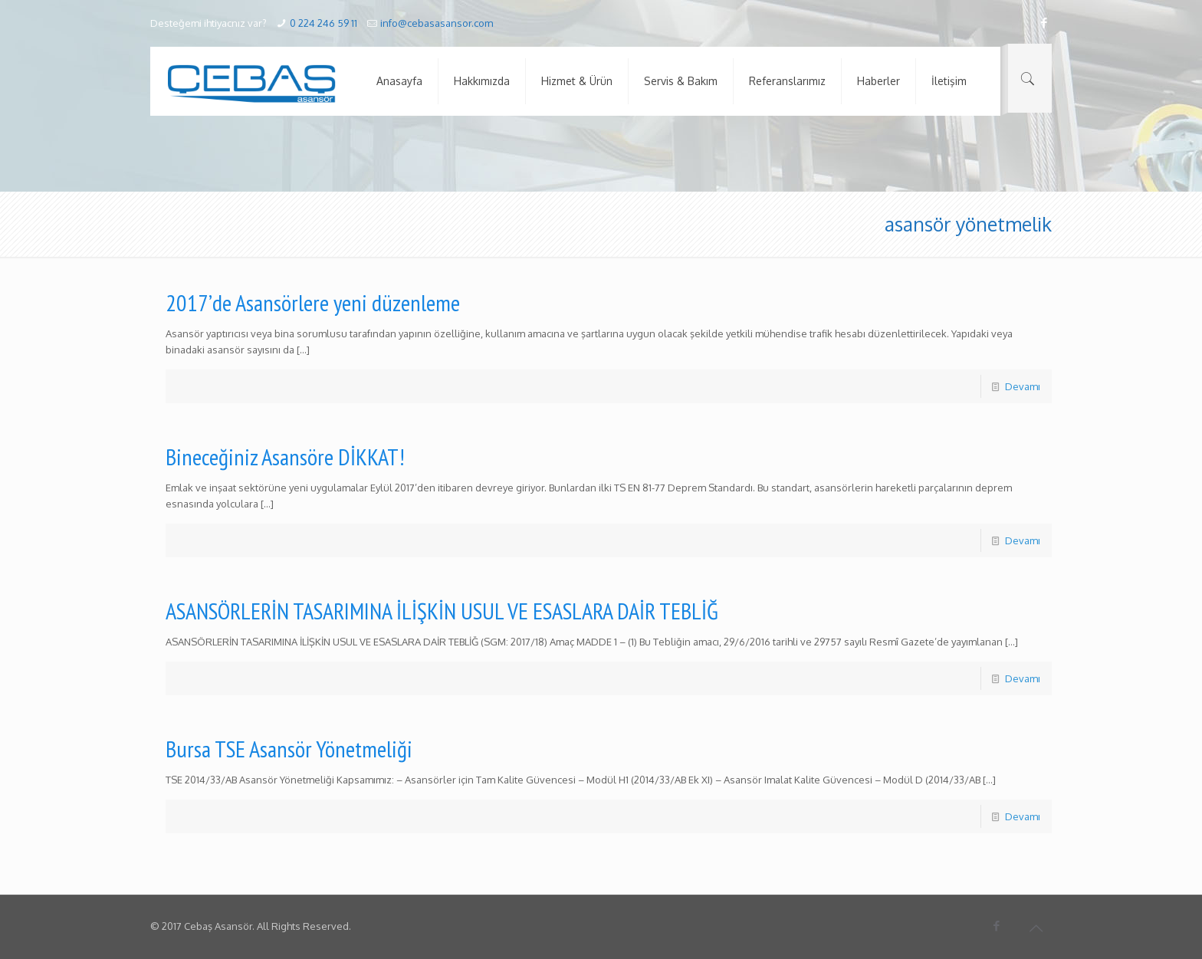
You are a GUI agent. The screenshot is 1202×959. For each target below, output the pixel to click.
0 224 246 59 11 (323, 23)
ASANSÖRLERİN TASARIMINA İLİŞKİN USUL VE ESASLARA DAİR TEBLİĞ (442, 611)
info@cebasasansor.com (436, 23)
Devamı (1022, 386)
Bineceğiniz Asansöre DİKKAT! (285, 456)
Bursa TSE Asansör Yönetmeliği (289, 749)
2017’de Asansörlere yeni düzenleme (313, 302)
